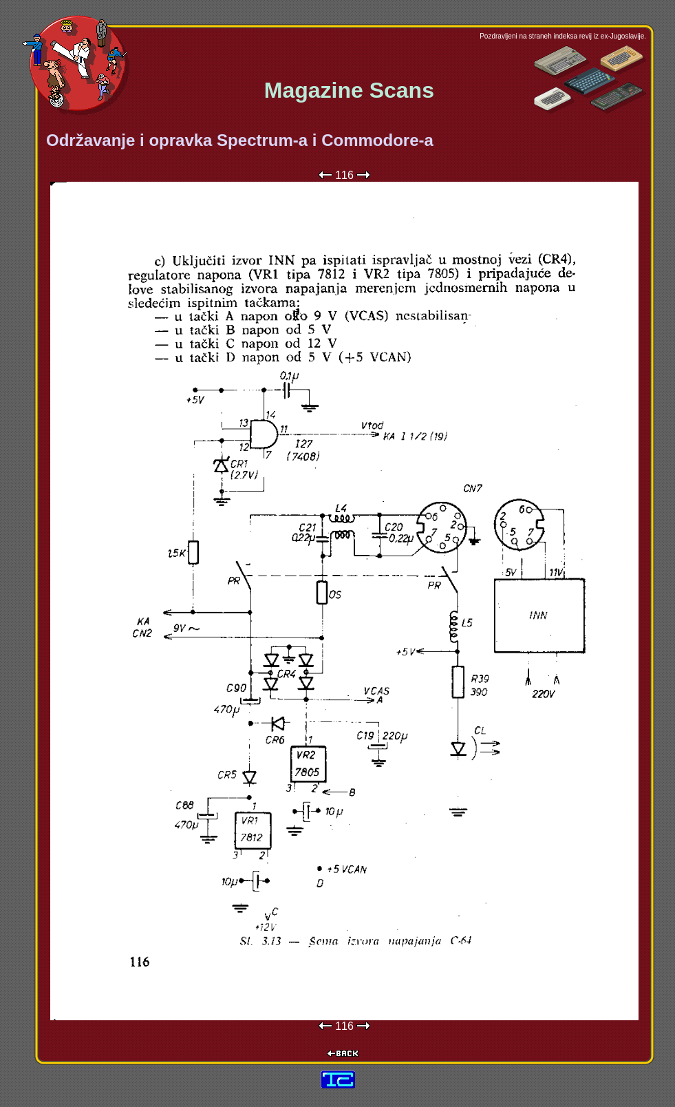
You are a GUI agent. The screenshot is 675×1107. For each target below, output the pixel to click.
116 (344, 175)
